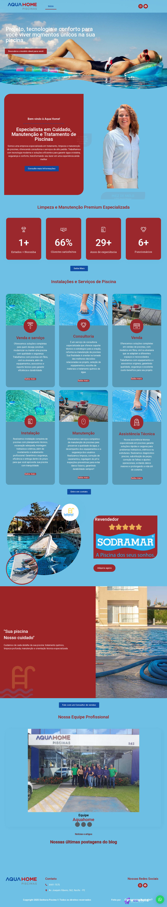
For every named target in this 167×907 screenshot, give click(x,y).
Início (51, 6)
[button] (160, 899)
